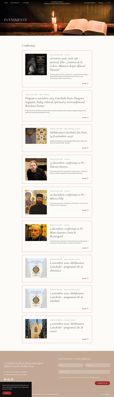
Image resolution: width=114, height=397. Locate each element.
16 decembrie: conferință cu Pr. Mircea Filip (67, 196)
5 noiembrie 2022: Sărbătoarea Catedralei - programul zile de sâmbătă (67, 297)
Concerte (77, 129)
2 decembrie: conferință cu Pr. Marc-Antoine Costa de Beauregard (66, 232)
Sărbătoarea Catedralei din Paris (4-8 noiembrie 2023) (68, 134)
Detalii (85, 83)
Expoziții (73, 320)
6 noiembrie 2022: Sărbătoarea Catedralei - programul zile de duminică (67, 266)
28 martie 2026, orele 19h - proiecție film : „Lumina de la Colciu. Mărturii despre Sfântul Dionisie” (67, 64)
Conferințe (67, 54)
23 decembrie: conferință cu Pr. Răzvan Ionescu (67, 164)
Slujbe (40, 94)
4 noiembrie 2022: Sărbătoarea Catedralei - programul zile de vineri (67, 327)
